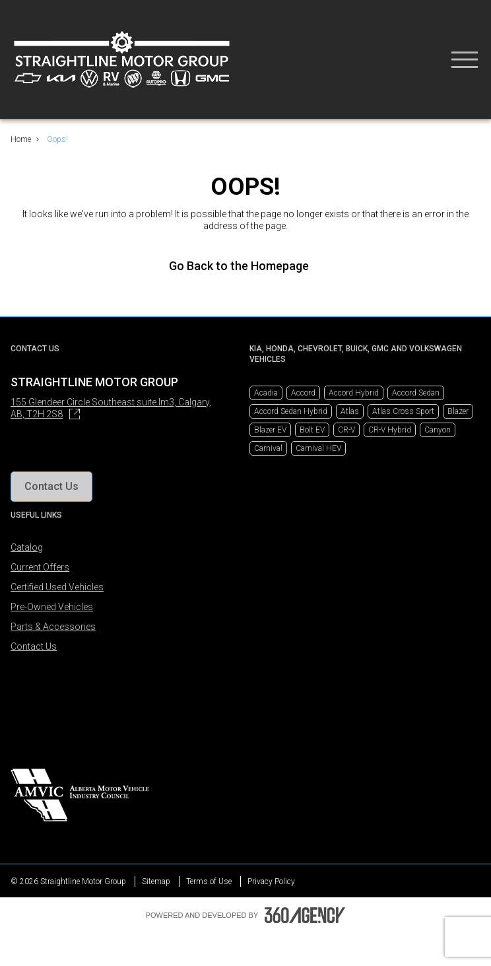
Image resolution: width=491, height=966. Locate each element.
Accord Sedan (416, 392)
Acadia (266, 392)
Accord (303, 392)
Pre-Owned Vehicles (52, 607)
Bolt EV (312, 429)
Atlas (350, 411)
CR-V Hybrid (389, 429)
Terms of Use (209, 881)
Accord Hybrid (354, 392)
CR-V (346, 429)
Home (21, 139)
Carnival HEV (318, 448)
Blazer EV (270, 429)
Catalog (27, 547)
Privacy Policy (271, 881)
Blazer (458, 411)
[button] (51, 486)
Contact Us (34, 646)
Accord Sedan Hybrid (290, 411)
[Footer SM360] (305, 915)
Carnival (268, 448)
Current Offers (40, 567)
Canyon (437, 429)
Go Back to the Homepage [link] (245, 266)
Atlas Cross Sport (403, 411)
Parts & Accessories (53, 626)
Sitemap (156, 881)
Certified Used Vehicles (57, 587)
